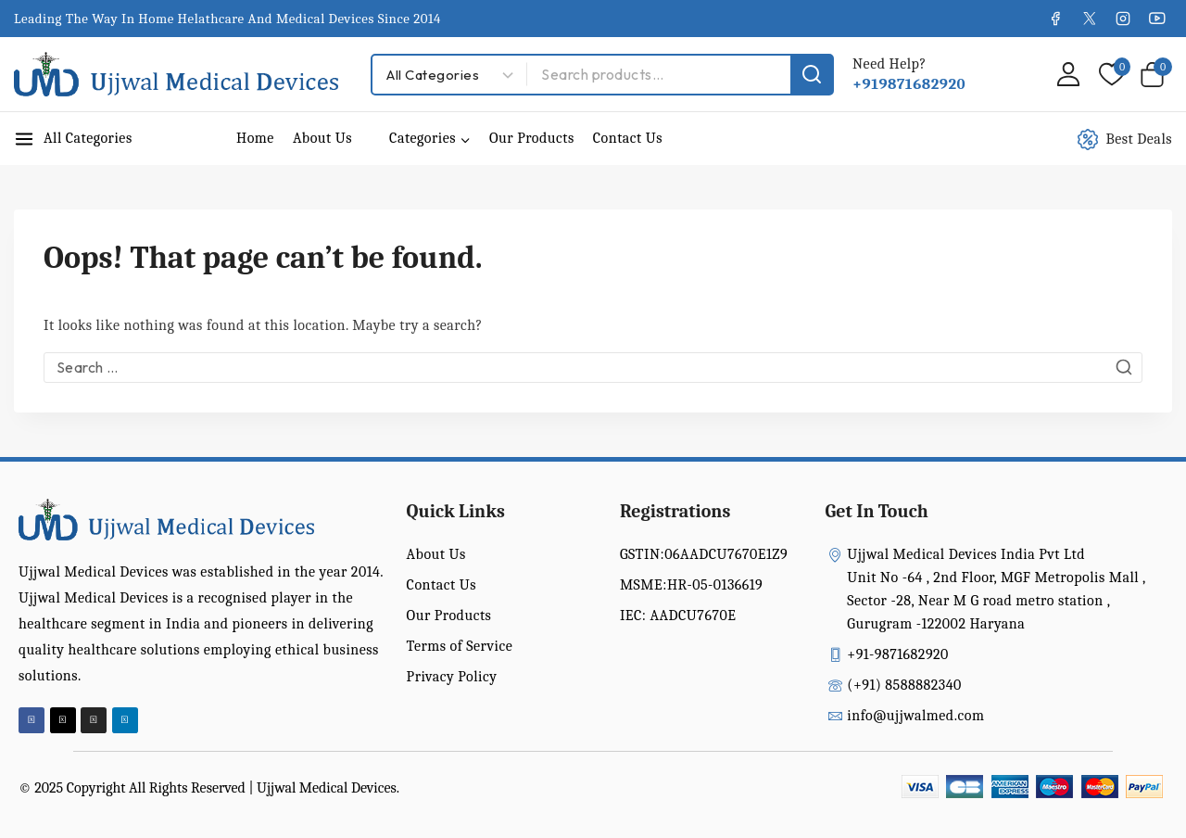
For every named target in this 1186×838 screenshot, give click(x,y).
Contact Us (627, 138)
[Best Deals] (1134, 139)
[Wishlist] (1110, 74)
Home (255, 138)
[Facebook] (1055, 18)
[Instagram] (1123, 18)
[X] (1089, 18)
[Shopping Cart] (1156, 74)
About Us (322, 138)
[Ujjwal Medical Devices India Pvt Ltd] (176, 74)
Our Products (531, 138)
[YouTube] (1157, 18)
